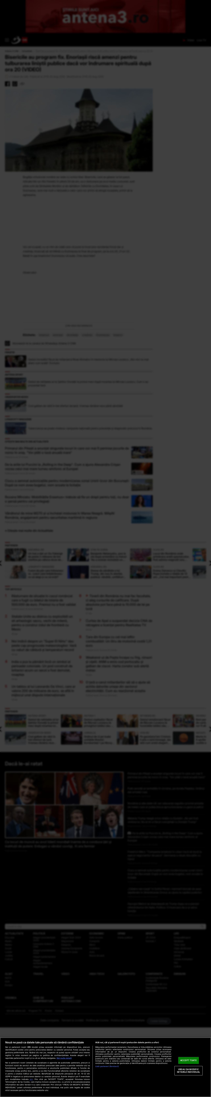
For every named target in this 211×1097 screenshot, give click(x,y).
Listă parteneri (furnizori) (107, 1066)
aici (31, 1079)
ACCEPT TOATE (188, 1060)
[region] (105, 1067)
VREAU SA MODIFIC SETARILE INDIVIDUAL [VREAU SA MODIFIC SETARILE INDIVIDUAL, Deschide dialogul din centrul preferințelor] (188, 1070)
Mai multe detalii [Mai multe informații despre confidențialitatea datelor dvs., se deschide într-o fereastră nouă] (64, 1058)
